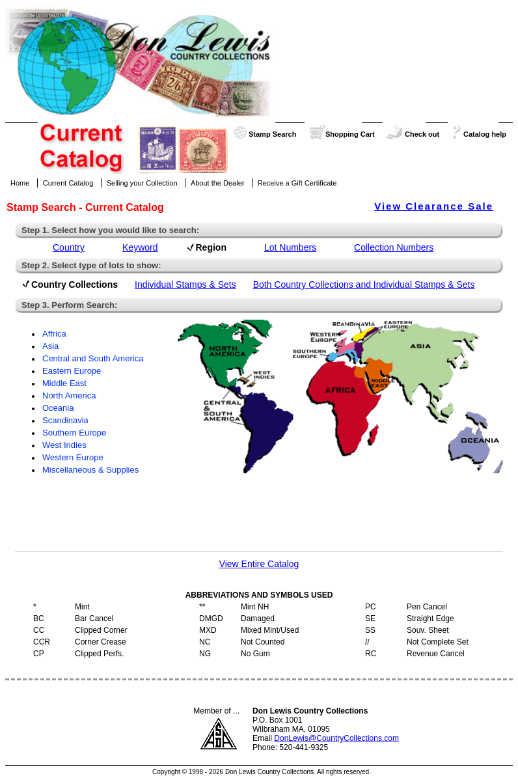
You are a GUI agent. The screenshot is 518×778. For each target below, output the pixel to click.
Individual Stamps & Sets (185, 284)
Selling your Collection (142, 183)
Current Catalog (68, 183)
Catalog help (484, 134)
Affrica (54, 334)
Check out (422, 134)
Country (69, 247)
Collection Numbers (393, 247)
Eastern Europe (71, 371)
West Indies (64, 445)
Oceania (58, 408)
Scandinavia (65, 420)
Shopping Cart (350, 134)
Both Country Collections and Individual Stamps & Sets (364, 284)
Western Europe (72, 457)
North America (69, 395)
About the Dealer (218, 183)
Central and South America (92, 358)
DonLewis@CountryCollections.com (336, 738)
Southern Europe (74, 433)
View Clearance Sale (433, 206)
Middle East (64, 383)
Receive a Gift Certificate (297, 183)
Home (19, 183)
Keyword (139, 247)
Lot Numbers (290, 247)
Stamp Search (272, 134)
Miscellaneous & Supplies (90, 470)
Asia (50, 346)
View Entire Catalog (259, 564)
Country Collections (74, 284)
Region (211, 247)
